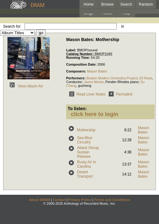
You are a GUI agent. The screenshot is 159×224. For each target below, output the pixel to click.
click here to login (94, 114)
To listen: (77, 108)
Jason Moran (94, 82)
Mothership (86, 130)
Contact (59, 200)
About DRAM (39, 200)
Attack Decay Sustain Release (88, 152)
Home (88, 4)
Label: (71, 50)
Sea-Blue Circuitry (84, 140)
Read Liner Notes (86, 94)
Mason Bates (97, 71)
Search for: (12, 26)
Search (126, 4)
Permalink (119, 94)
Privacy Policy (80, 200)
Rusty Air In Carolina (86, 164)
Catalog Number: (80, 54)
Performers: (76, 78)
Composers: (76, 71)
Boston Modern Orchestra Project (111, 78)
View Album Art (25, 86)
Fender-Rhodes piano (122, 82)
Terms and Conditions (112, 200)
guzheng (84, 85)
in (122, 26)
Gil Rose (145, 78)
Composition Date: (82, 64)
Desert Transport (85, 174)
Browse (107, 4)
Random (146, 4)
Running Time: (78, 57)
